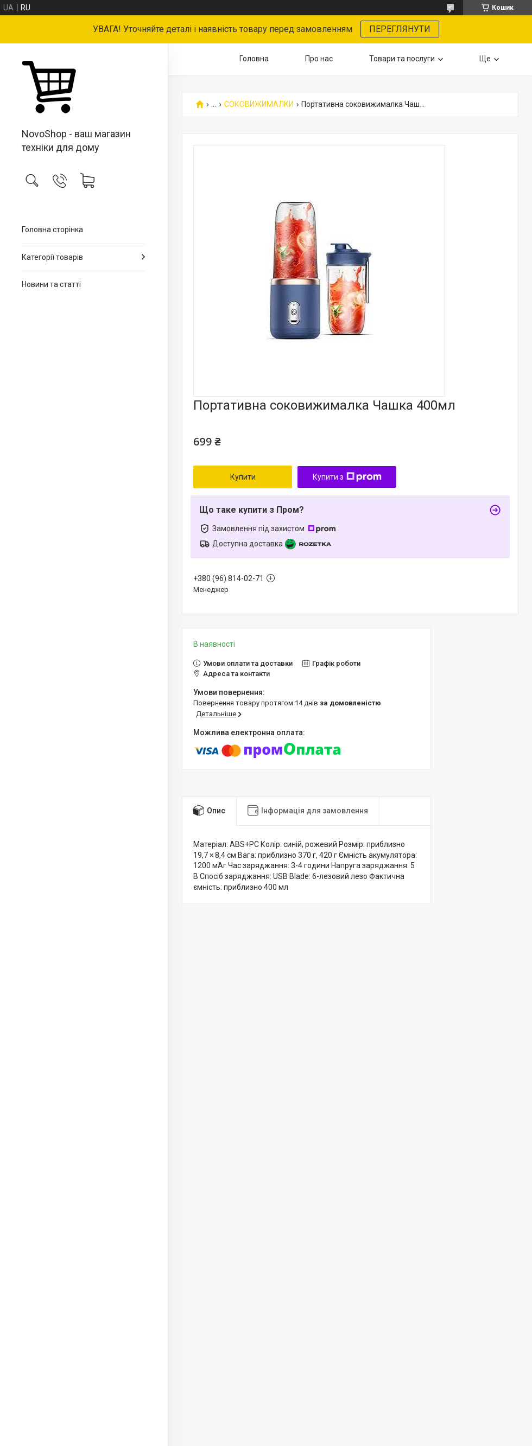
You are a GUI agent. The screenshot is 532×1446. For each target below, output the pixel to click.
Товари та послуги (402, 58)
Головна (254, 58)
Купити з (347, 477)
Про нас (319, 58)
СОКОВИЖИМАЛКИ (259, 104)
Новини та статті (51, 284)
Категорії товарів (52, 257)
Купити (243, 477)
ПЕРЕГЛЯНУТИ (399, 29)
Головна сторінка (52, 229)
